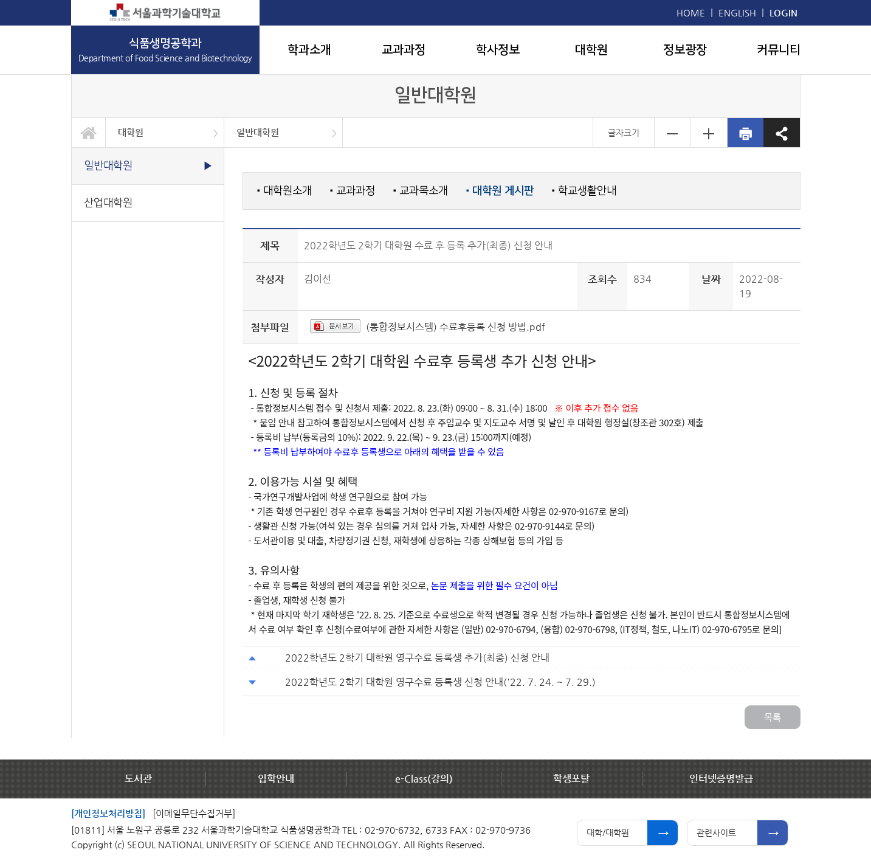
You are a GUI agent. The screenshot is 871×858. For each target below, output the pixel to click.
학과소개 (309, 50)
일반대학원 (257, 132)
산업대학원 (108, 203)
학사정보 (498, 50)
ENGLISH (737, 12)
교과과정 (403, 50)
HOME (690, 12)
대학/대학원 (608, 832)
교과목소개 (420, 190)
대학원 (591, 50)
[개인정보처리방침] (108, 813)
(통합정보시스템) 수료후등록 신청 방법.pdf (455, 327)
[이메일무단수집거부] (194, 813)
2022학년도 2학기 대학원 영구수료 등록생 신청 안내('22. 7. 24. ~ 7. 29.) (440, 682)
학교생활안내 (584, 190)
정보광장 (685, 50)
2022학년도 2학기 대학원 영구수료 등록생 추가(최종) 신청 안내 (417, 657)
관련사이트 (716, 832)
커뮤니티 (778, 50)
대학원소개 (284, 190)
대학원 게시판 (500, 191)
